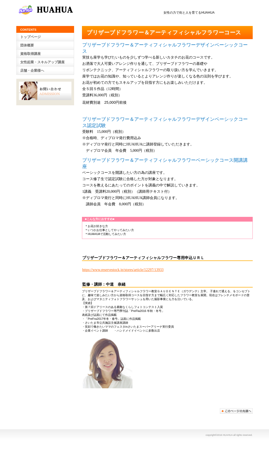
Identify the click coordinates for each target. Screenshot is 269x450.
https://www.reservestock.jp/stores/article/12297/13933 (122, 270)
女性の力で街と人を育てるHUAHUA (71, 10)
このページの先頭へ (236, 411)
